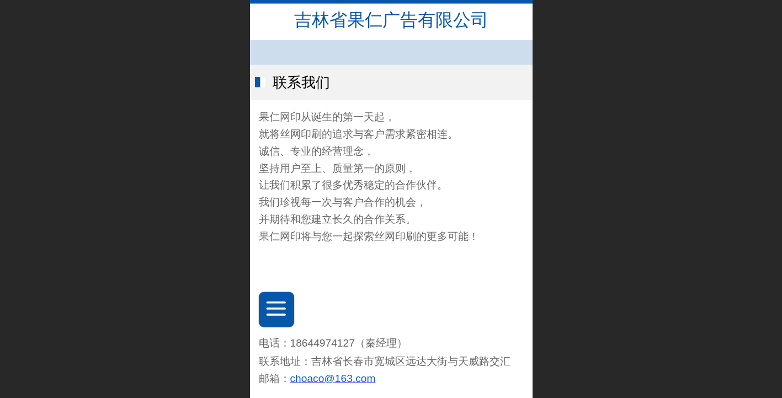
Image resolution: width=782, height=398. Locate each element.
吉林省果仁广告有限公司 (391, 20)
